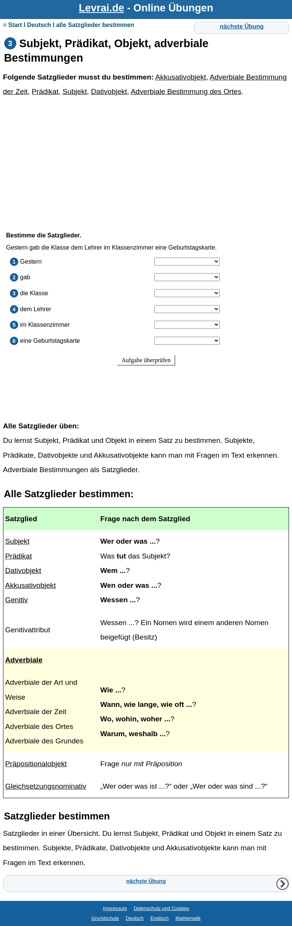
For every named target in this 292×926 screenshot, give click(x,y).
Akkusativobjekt (181, 77)
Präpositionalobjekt (36, 764)
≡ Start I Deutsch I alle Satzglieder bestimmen (68, 25)
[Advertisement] (146, 160)
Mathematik (188, 918)
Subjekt (74, 91)
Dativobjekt (109, 91)
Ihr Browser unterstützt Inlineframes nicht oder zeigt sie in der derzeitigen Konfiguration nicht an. (146, 316)
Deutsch (135, 918)
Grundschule (105, 918)
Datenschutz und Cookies (161, 908)
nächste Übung (242, 26)
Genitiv (16, 600)
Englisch (159, 918)
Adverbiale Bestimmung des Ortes (186, 91)
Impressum (115, 908)
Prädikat (45, 91)
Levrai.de (101, 8)
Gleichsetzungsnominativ (45, 786)
